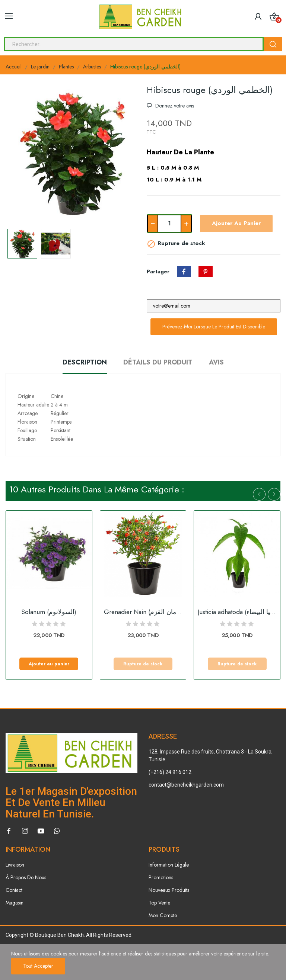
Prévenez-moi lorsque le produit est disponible (213, 326)
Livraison (15, 864)
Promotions (161, 877)
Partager (184, 271)
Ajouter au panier (236, 223)
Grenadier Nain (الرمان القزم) (143, 612)
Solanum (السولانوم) (48, 612)
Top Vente (159, 902)
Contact (14, 890)
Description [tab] (85, 362)
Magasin (14, 902)
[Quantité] (169, 223)
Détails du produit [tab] (158, 362)
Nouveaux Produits (169, 890)
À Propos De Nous (26, 877)
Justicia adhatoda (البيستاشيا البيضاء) (237, 612)
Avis (216, 362)
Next (274, 494)
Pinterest (205, 271)
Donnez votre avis (174, 105)
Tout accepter (38, 966)
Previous (259, 494)
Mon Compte (163, 915)
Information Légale (169, 864)
